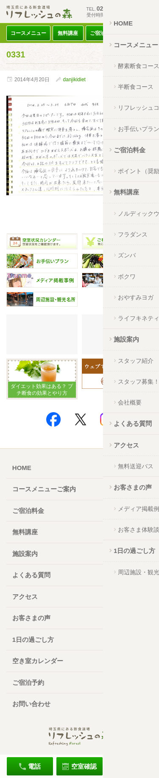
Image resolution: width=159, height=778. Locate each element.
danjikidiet (74, 80)
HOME (21, 467)
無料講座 (68, 33)
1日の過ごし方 (33, 639)
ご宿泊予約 (28, 682)
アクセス (137, 33)
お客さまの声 (31, 617)
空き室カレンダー (37, 660)
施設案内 (25, 553)
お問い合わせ (31, 703)
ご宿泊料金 (102, 33)
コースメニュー (28, 33)
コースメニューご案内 (44, 489)
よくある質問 (31, 575)
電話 (34, 766)
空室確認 (84, 766)
